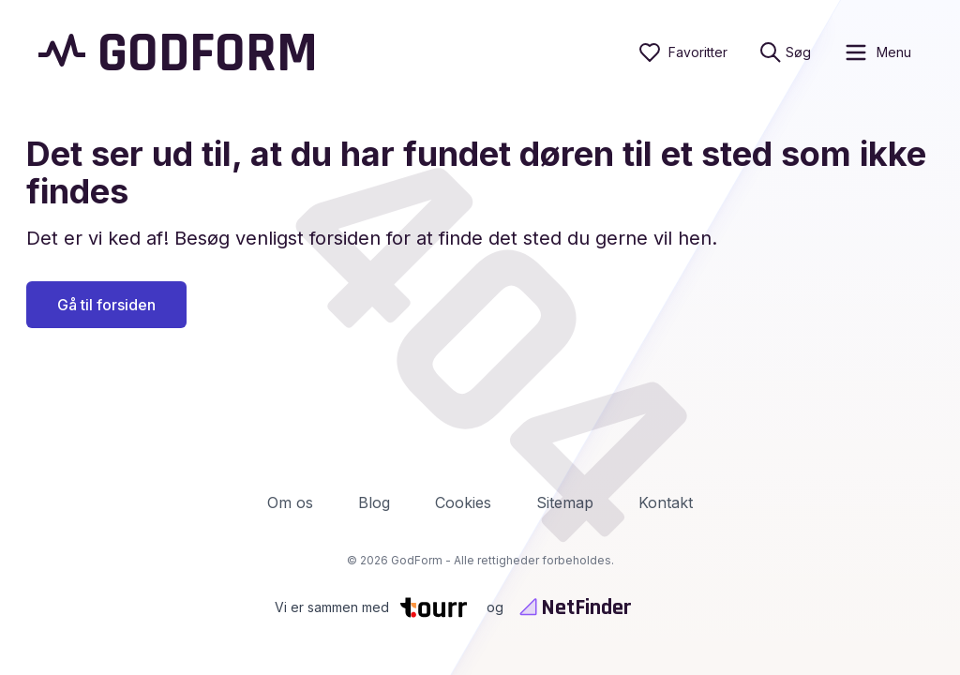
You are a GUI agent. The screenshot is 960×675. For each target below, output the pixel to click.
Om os (290, 502)
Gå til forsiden (106, 304)
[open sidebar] (877, 52)
